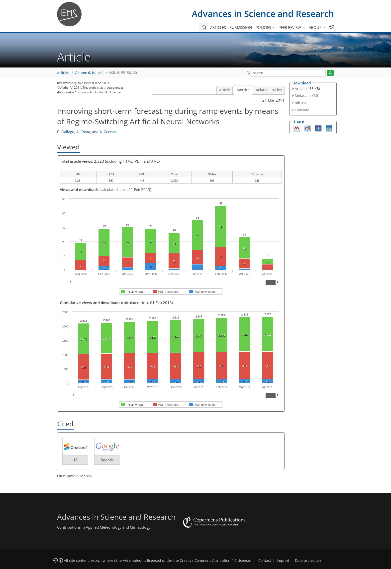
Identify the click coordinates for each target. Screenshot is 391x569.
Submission (241, 27)
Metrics (243, 90)
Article (224, 90)
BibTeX (300, 102)
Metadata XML (307, 95)
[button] (248, 72)
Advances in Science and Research (263, 13)
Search (107, 460)
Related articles (269, 90)
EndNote (302, 110)
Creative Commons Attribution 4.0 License (215, 560)
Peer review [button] (290, 27)
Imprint (283, 560)
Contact (264, 560)
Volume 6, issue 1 (89, 72)
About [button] (315, 27)
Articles (218, 27)
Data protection (308, 560)
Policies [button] (264, 27)
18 (75, 460)
